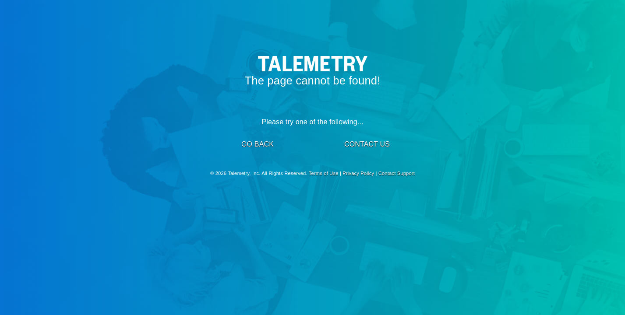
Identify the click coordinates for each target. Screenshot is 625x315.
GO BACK (257, 144)
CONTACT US (367, 144)
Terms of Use (324, 173)
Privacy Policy (358, 173)
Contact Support (396, 173)
